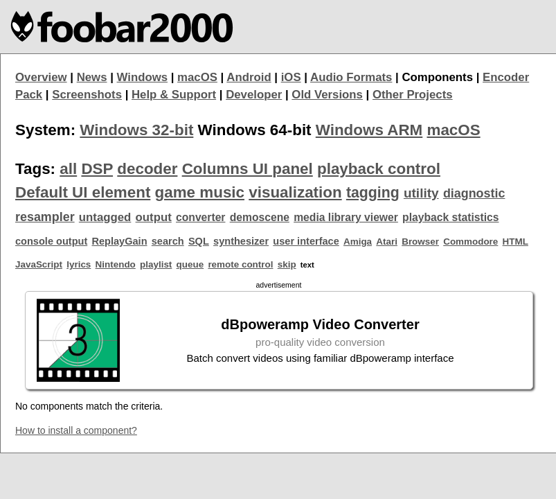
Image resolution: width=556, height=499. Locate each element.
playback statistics (450, 217)
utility (421, 193)
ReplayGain (119, 241)
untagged (105, 217)
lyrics (78, 264)
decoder (147, 168)
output (154, 217)
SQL (198, 241)
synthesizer (241, 241)
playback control (378, 168)
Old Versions (327, 94)
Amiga (357, 241)
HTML (515, 241)
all (68, 168)
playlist (156, 264)
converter (200, 217)
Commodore (470, 241)
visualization (295, 192)
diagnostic (474, 193)
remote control (240, 264)
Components (437, 77)
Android (248, 77)
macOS (197, 77)
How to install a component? (76, 430)
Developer (254, 94)
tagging (373, 192)
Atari (386, 241)
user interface (306, 241)
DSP (97, 168)
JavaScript (38, 264)
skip (287, 264)
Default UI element (82, 192)
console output (51, 241)
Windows (142, 77)
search (168, 241)
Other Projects (413, 94)
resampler (45, 217)
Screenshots (87, 94)
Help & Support (174, 94)
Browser (420, 241)
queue (190, 264)
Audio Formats (351, 77)
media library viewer (346, 217)
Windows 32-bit (136, 130)
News (92, 77)
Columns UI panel (247, 168)
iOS (291, 77)
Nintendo (116, 264)
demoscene (259, 217)
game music (199, 192)
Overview (41, 77)
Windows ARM (369, 130)
